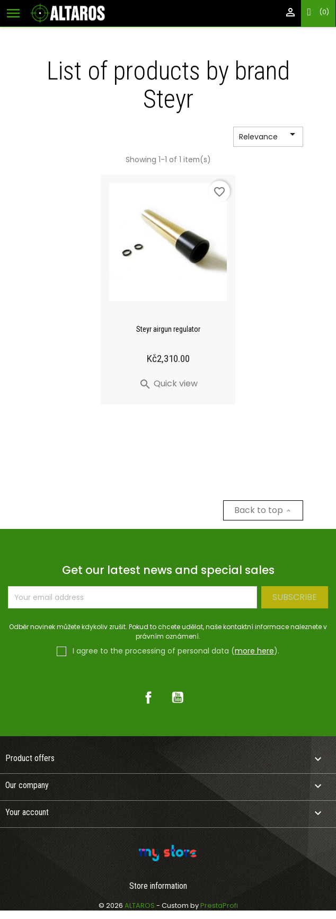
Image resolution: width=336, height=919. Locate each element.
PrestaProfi (219, 905)
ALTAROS (140, 905)
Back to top (263, 510)
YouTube (177, 697)
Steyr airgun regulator (168, 329)
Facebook (148, 697)
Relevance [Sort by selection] (269, 137)
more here (254, 651)
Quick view (168, 383)
